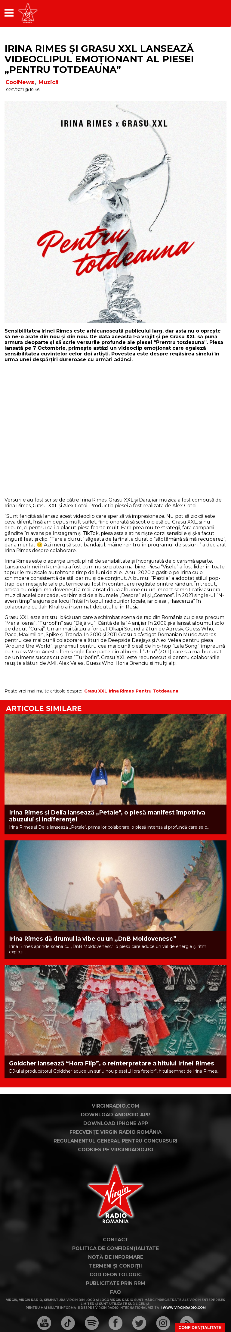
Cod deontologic (116, 1274)
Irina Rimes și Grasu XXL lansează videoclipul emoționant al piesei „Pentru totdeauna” (99, 59)
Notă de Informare (115, 1257)
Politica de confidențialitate (115, 1248)
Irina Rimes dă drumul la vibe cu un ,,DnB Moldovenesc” (92, 938)
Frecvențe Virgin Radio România (115, 1132)
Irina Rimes (121, 691)
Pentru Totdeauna (157, 691)
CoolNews (19, 82)
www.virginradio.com (184, 1308)
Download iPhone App (115, 1123)
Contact (115, 1240)
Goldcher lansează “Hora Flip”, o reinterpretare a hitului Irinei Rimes (111, 1063)
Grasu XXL (95, 691)
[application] (211, 12)
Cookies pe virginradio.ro (115, 1149)
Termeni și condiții (115, 1266)
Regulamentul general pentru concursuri (115, 1141)
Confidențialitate (199, 1327)
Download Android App (115, 1115)
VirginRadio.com (115, 1106)
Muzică (48, 82)
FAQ (115, 1292)
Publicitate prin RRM (115, 1283)
